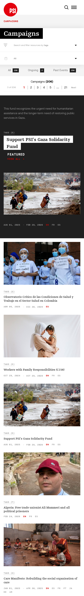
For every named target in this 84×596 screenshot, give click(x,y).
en (47, 225)
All (13, 70)
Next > (74, 87)
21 (65, 87)
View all (14, 159)
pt (65, 588)
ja (70, 588)
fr (53, 225)
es (59, 225)
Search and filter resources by (29, 45)
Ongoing (36, 70)
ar (11, 592)
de (5, 592)
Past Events (64, 70)
